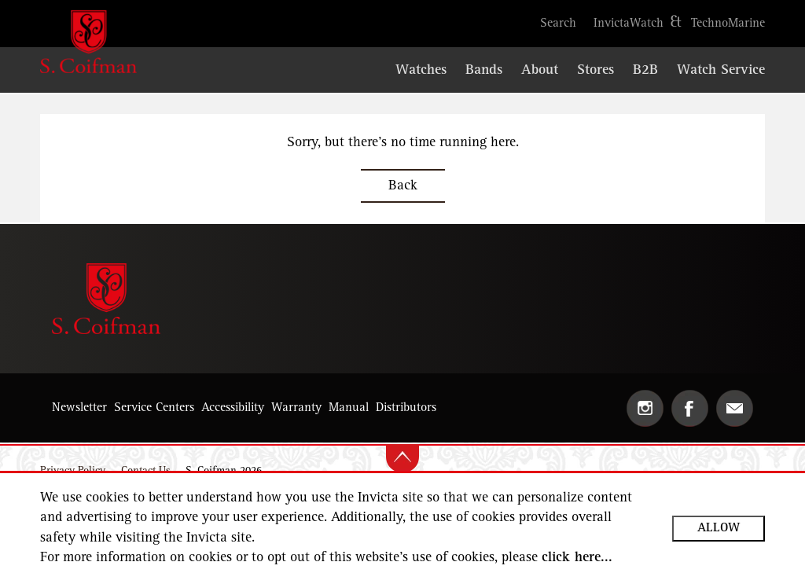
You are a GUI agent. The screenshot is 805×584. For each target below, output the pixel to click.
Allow (718, 528)
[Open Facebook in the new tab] (689, 408)
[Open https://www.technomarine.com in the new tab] (728, 23)
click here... (577, 558)
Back (402, 186)
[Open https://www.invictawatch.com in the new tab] (628, 23)
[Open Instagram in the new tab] (645, 408)
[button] (558, 23)
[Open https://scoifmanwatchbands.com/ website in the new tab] (484, 71)
